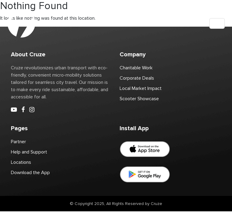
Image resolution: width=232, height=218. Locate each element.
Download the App (30, 173)
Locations (21, 162)
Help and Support (29, 152)
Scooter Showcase (139, 99)
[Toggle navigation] (217, 23)
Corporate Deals (137, 78)
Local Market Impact (141, 88)
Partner (18, 142)
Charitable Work (136, 68)
